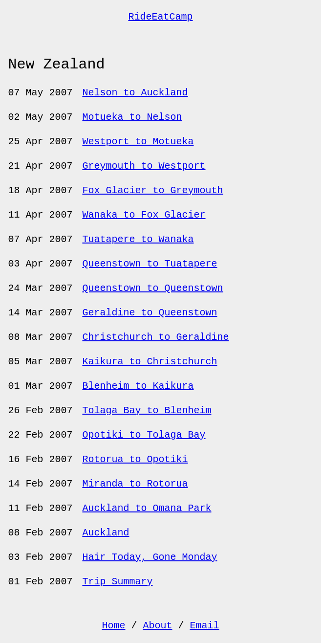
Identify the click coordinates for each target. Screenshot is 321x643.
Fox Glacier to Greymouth (152, 190)
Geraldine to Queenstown (149, 312)
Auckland (105, 532)
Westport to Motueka (137, 141)
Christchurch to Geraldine (155, 337)
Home (113, 625)
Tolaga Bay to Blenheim (146, 410)
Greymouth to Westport (143, 166)
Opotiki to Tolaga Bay (143, 435)
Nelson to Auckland (135, 92)
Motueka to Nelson (132, 117)
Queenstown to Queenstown (152, 288)
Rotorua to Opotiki (135, 459)
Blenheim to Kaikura (137, 386)
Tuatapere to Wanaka (137, 239)
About (157, 625)
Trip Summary (117, 581)
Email (204, 625)
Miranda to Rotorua (135, 483)
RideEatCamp (160, 16)
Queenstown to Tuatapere (149, 263)
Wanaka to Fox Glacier (143, 215)
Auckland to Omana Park (146, 508)
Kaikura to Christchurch (149, 361)
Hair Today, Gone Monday (149, 557)
